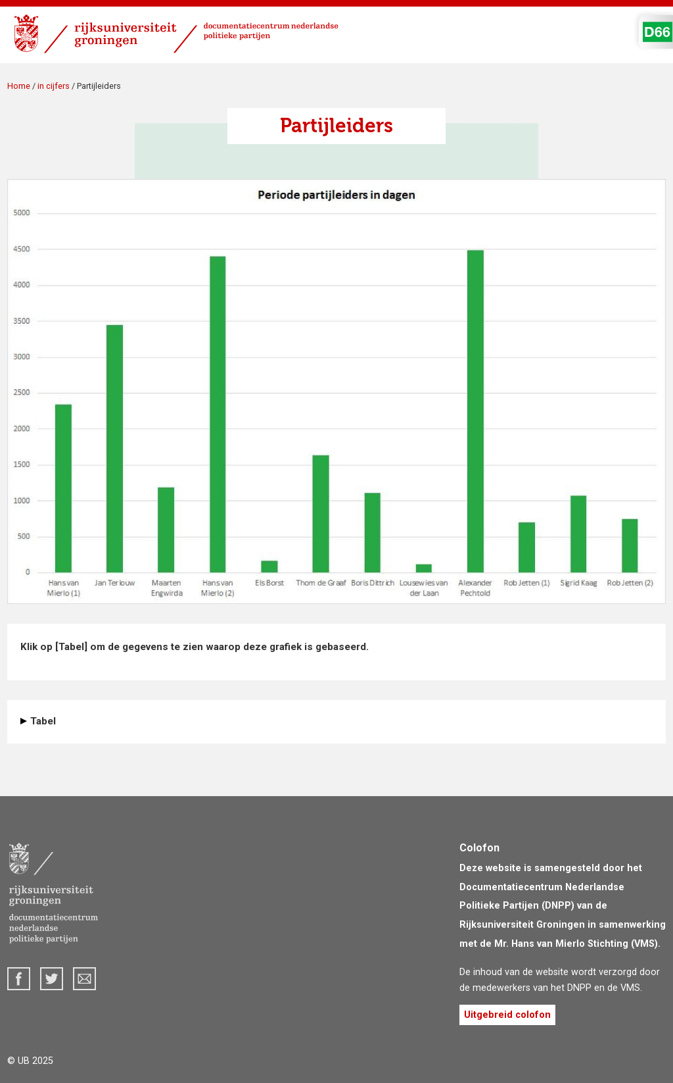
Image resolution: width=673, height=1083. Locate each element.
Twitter (51, 978)
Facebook (18, 978)
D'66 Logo (657, 32)
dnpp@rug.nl (84, 978)
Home (18, 86)
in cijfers (53, 86)
